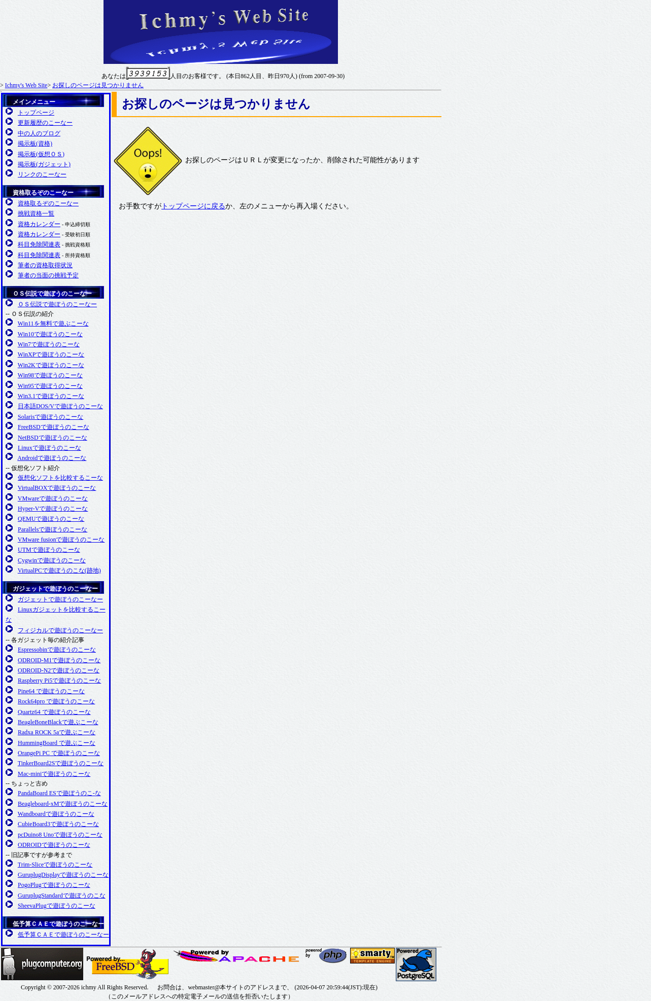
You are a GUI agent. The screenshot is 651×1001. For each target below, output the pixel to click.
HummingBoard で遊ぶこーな (56, 742)
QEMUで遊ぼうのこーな (51, 518)
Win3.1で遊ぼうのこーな (51, 396)
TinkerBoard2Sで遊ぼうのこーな (61, 763)
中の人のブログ (39, 133)
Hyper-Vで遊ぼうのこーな (53, 508)
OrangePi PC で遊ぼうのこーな (59, 753)
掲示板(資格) (35, 143)
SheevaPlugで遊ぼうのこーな (56, 905)
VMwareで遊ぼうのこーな (53, 498)
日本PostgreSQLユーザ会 (416, 964)
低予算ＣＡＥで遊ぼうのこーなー (58, 923)
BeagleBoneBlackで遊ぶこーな (58, 722)
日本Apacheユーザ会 (237, 956)
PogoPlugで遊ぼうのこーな (54, 884)
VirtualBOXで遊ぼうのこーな (57, 487)
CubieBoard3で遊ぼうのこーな (58, 824)
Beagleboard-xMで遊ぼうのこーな (63, 803)
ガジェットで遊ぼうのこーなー (55, 588)
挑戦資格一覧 (36, 213)
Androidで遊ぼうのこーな (51, 457)
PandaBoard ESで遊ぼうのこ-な (59, 793)
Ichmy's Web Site (26, 85)
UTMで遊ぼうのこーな (49, 549)
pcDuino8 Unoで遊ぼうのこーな (60, 834)
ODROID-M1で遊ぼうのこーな (59, 660)
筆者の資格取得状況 (45, 265)
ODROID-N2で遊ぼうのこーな (58, 670)
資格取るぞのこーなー (43, 192)
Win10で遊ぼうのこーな (50, 334)
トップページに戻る (193, 206)
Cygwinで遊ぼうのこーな (52, 560)
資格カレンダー (39, 224)
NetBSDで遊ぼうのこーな (52, 437)
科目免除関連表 (39, 244)
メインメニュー (34, 101)
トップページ (36, 112)
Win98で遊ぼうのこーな (50, 375)
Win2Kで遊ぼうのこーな (51, 365)
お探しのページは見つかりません (98, 85)
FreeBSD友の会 (127, 964)
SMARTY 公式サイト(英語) (372, 955)
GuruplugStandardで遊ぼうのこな (62, 895)
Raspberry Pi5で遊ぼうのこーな (59, 680)
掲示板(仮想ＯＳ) (41, 154)
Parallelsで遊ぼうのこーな (52, 529)
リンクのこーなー (42, 174)
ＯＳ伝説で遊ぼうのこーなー (52, 293)
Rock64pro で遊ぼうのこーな (56, 701)
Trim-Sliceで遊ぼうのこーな (55, 864)
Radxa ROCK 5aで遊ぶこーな (56, 732)
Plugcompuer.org (42, 964)
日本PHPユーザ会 (326, 955)
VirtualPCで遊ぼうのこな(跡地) (59, 570)
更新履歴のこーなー (45, 122)
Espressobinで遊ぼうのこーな (57, 649)
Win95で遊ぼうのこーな (50, 385)
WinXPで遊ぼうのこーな (51, 354)
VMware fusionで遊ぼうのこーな (61, 539)
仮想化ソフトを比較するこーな (60, 477)
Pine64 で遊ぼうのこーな (51, 691)
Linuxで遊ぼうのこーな (49, 447)
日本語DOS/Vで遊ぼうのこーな (60, 406)
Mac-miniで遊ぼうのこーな (54, 773)
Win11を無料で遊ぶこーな (53, 323)
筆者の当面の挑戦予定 (48, 275)
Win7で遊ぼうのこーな (49, 344)
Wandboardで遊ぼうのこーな (56, 813)
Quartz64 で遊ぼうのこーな (54, 712)
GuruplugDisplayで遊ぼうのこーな (63, 874)
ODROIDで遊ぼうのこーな (54, 844)
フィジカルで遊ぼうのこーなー (60, 630)
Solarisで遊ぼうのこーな (50, 416)
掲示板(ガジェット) (44, 164)
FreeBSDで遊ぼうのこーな (53, 427)
